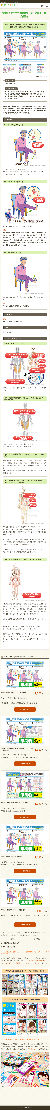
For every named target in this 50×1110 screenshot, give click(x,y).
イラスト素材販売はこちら (39, 76)
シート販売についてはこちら (11, 943)
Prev (5, 47)
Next (45, 47)
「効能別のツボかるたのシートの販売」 (26, 963)
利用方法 (37, 939)
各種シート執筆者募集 (8, 947)
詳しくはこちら (33, 1049)
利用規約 (13, 939)
